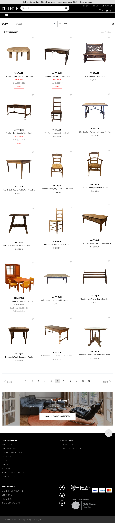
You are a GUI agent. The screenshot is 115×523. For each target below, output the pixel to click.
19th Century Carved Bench (95, 76)
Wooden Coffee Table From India (19, 76)
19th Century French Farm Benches (95, 299)
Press (5, 465)
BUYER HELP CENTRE (12, 491)
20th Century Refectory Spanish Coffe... (95, 132)
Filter (62, 23)
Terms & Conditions (13, 472)
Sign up (94, 6)
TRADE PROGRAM (11, 503)
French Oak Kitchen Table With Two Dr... (19, 190)
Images (37, 519)
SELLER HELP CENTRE (70, 448)
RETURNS (7, 499)
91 (83, 381)
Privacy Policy (25, 519)
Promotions (9, 448)
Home (102, 32)
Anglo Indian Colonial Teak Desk (19, 133)
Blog (5, 460)
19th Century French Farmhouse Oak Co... (95, 243)
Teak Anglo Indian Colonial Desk (57, 76)
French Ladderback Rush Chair (57, 244)
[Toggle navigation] (6, 15)
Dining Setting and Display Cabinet (19, 301)
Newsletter (8, 468)
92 (89, 381)
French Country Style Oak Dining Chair (57, 189)
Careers (6, 456)
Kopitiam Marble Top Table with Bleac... (95, 355)
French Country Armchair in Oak (95, 188)
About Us (7, 445)
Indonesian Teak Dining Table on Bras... (57, 356)
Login (85, 6)
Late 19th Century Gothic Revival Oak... (19, 246)
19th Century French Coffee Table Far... (57, 300)
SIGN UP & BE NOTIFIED (57, 416)
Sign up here (86, 2)
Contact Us (8, 476)
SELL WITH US (66, 445)
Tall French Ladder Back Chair (57, 133)
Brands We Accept (12, 452)
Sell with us (107, 6)
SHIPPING (7, 495)
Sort (4, 24)
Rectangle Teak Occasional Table (19, 357)
